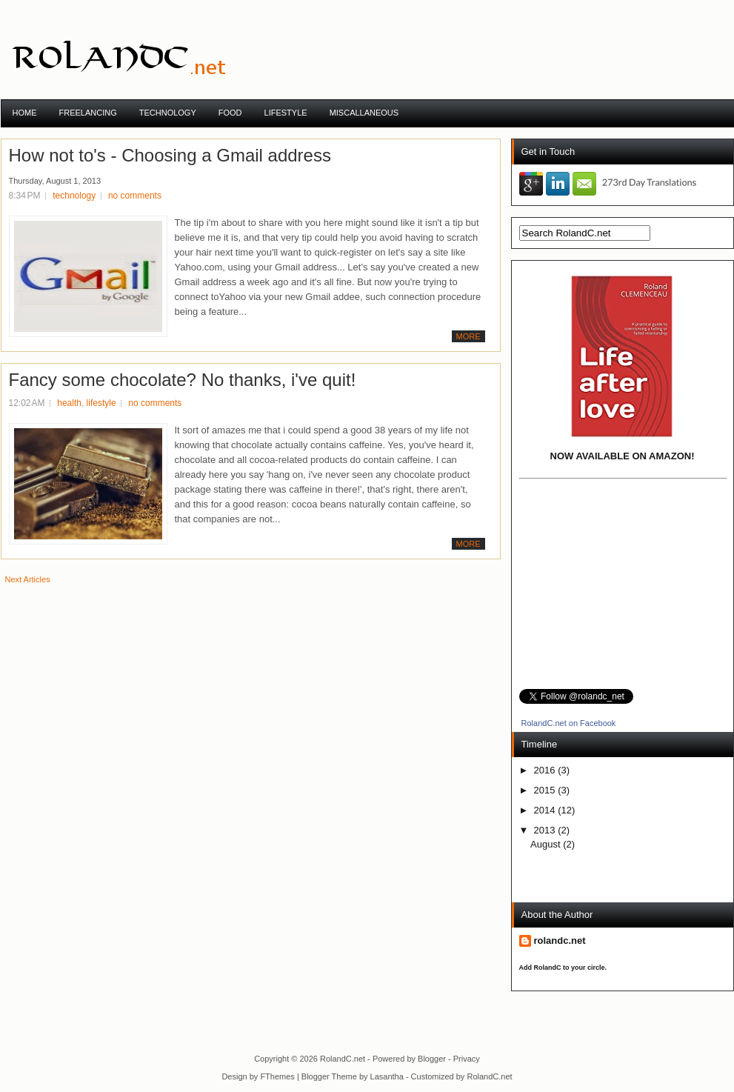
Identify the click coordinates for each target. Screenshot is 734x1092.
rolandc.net (560, 940)
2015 (546, 790)
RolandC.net (342, 1058)
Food (230, 112)
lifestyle (101, 403)
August (546, 844)
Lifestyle (285, 112)
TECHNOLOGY (167, 112)
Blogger (432, 1058)
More (468, 336)
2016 (546, 770)
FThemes (277, 1076)
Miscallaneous (364, 112)
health (69, 403)
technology (74, 195)
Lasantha (387, 1076)
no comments (134, 195)
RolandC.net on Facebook (567, 723)
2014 (546, 810)
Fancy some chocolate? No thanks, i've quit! (182, 380)
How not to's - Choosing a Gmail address (170, 155)
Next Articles (27, 579)
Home (25, 112)
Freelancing (88, 112)
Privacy (466, 1058)
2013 (546, 830)
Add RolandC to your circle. (563, 967)
